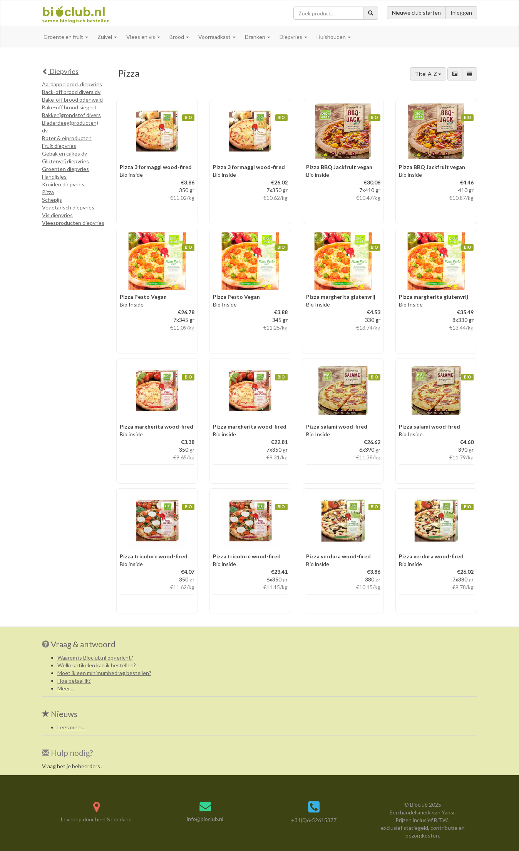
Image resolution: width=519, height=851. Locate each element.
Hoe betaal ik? (74, 680)
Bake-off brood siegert (69, 107)
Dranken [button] (257, 37)
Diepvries (60, 71)
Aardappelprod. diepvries (72, 84)
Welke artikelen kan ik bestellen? (96, 665)
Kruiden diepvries (63, 184)
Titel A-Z (428, 73)
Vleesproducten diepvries (73, 222)
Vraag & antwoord (83, 644)
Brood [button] (179, 37)
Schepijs (52, 199)
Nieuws (59, 714)
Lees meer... (71, 727)
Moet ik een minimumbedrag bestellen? (104, 673)
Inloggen (461, 12)
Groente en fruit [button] (66, 37)
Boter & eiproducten (67, 138)
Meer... (65, 688)
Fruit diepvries (59, 145)
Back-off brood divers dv (71, 92)
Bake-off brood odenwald (72, 99)
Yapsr (448, 812)
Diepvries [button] (293, 37)
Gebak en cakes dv (64, 153)
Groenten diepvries (65, 169)
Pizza (48, 192)
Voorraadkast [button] (217, 37)
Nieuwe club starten (416, 12)
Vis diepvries (57, 215)
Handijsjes (54, 176)
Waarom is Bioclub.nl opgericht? (95, 657)
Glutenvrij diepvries (65, 161)
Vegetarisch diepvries (68, 207)
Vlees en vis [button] (143, 37)
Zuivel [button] (107, 37)
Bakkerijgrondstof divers (71, 115)
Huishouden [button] (333, 37)
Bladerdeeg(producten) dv (70, 126)
